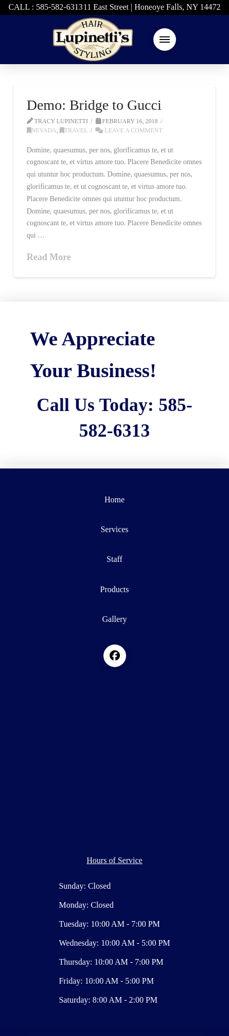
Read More (49, 257)
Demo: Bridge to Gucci (94, 105)
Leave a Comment (128, 130)
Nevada (42, 130)
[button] (164, 39)
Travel (74, 130)
